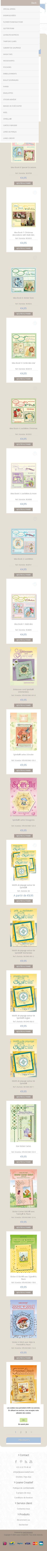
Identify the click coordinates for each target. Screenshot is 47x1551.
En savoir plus (23, 1424)
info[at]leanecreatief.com (23, 1472)
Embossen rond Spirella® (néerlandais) (23, 690)
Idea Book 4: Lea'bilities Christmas (23, 428)
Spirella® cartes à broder (23, 754)
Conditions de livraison (23, 1497)
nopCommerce (28, 1532)
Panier (27, 20)
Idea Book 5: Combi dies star (23, 363)
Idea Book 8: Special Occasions (23, 167)
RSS (26, 1461)
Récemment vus (23, 1520)
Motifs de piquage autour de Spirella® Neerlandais (23, 951)
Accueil (17, 26)
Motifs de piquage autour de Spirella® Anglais (23, 1016)
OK (23, 1420)
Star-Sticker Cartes (23, 1146)
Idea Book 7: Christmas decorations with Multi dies (23, 233)
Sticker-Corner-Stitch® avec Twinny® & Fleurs (23, 1212)
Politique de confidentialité (23, 1488)
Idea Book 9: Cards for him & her (23, 102)
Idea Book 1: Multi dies (23, 624)
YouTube (31, 1461)
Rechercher (23, 1525)
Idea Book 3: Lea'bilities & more (23, 493)
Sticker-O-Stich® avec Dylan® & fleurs (23, 1277)
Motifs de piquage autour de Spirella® (23, 886)
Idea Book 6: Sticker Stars (23, 298)
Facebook (16, 1461)
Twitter (21, 1461)
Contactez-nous (23, 1509)
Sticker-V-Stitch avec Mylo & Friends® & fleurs (23, 1343)
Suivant (31, 1432)
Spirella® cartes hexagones (23, 820)
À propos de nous (23, 1493)
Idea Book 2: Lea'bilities (23, 559)
